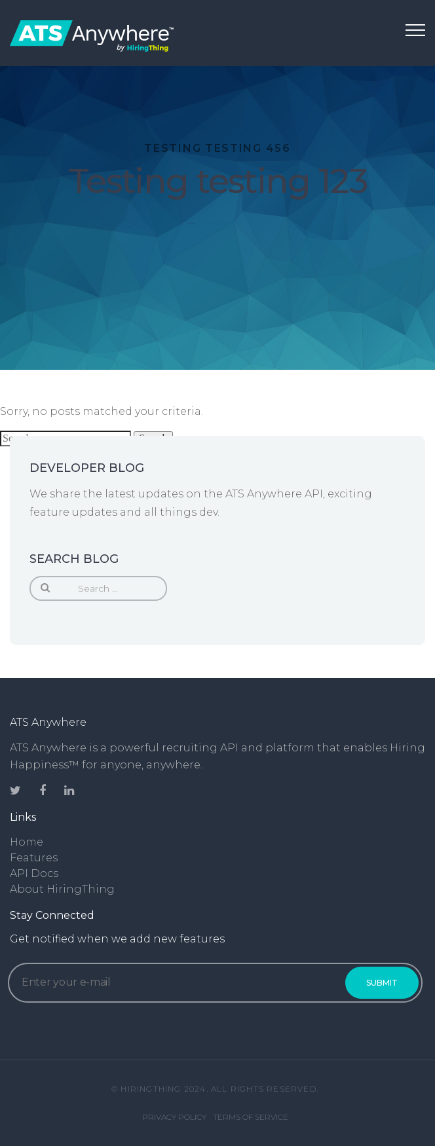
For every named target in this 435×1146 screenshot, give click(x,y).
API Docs (34, 873)
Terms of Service (250, 1117)
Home (26, 842)
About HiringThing (62, 889)
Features (34, 857)
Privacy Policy (174, 1117)
